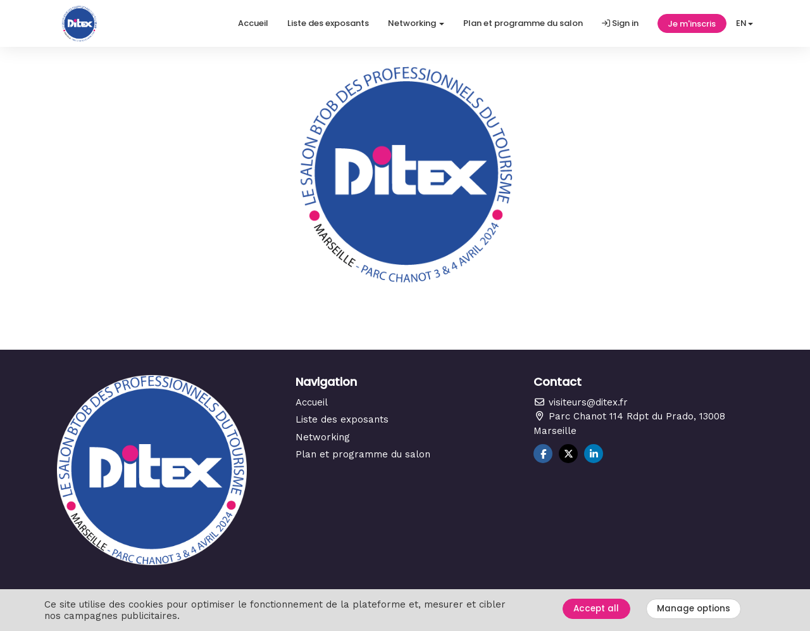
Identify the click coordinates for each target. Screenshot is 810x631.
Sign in (620, 23)
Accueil (253, 23)
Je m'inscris (692, 24)
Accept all (596, 608)
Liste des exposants (328, 23)
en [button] (744, 23)
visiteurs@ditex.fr (580, 402)
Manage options (693, 608)
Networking (323, 437)
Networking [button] (416, 23)
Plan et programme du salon (523, 23)
